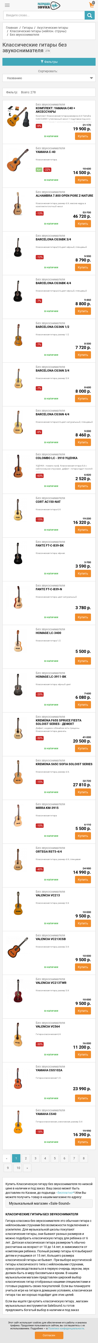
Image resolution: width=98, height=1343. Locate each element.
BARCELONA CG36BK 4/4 (53, 283)
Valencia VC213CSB (51, 939)
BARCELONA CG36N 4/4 (52, 414)
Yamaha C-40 (45, 152)
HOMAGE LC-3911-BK (51, 676)
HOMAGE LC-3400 (48, 633)
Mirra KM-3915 (47, 808)
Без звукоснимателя (24, 34)
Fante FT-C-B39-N (49, 589)
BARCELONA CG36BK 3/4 (53, 239)
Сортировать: (48, 71)
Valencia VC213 (48, 895)
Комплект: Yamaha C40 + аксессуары (55, 109)
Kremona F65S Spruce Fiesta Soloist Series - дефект (58, 722)
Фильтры (49, 62)
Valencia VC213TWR (51, 982)
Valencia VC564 (48, 1026)
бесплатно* (65, 1192)
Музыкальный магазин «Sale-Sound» (39, 1203)
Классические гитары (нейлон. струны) (38, 31)
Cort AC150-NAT (48, 501)
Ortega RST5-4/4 (49, 851)
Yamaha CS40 (46, 1114)
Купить (83, 136)
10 (18, 1168)
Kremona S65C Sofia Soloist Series (64, 764)
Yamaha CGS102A (49, 1070)
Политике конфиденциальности (66, 1328)
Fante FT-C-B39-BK (50, 545)
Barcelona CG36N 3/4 (52, 370)
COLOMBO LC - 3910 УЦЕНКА (56, 458)
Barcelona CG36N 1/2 (52, 327)
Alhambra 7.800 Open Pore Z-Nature (64, 195)
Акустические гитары (52, 27)
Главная (12, 27)
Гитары (27, 27)
